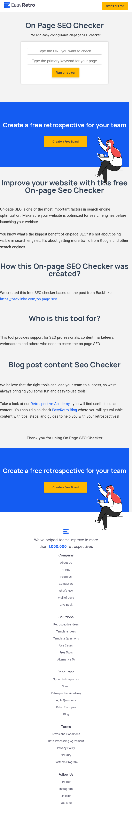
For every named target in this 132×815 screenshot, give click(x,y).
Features (66, 576)
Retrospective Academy (51, 404)
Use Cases (66, 645)
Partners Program (66, 762)
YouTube (66, 802)
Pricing (66, 569)
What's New (66, 590)
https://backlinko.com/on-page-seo (28, 299)
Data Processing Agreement (66, 741)
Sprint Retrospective (66, 679)
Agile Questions (66, 700)
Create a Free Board (66, 141)
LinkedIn (66, 795)
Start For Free (115, 6)
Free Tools (66, 652)
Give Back (66, 604)
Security (66, 755)
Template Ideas (66, 631)
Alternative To (66, 659)
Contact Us (66, 583)
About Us (66, 562)
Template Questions (66, 638)
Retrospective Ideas (66, 624)
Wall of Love (66, 597)
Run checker (66, 72)
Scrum (66, 686)
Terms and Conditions (66, 734)
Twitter (66, 781)
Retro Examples (66, 707)
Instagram (66, 788)
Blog (66, 714)
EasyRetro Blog (64, 410)
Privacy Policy (66, 748)
